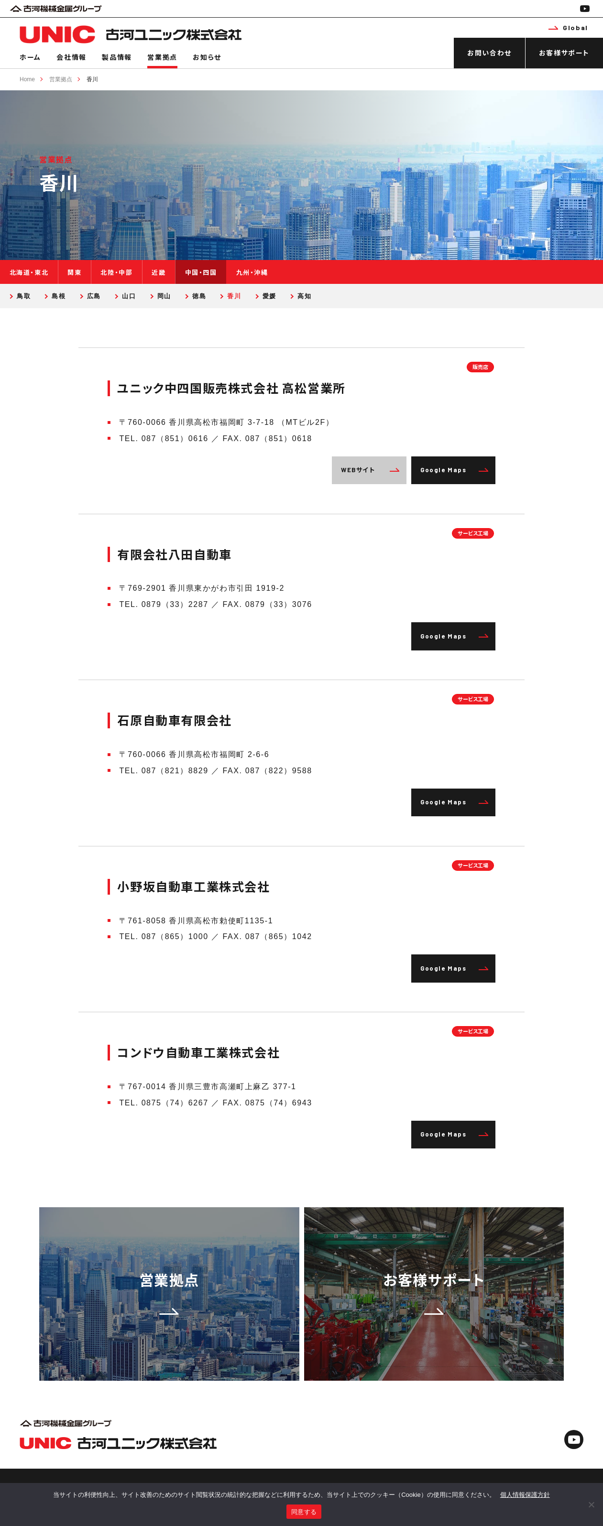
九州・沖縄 (252, 272)
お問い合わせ (489, 53)
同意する (304, 1511)
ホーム (30, 57)
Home (27, 79)
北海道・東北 (29, 272)
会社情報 (71, 57)
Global (568, 27)
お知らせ (207, 57)
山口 (129, 296)
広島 (94, 296)
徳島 (199, 296)
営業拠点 (162, 57)
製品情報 (117, 57)
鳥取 (24, 296)
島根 (59, 296)
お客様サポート (564, 53)
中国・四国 (201, 272)
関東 (74, 272)
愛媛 (269, 296)
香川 (92, 79)
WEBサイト (370, 470)
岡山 (164, 296)
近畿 (158, 272)
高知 (304, 296)
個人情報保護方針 (525, 1494)
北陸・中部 (116, 272)
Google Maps (454, 470)
